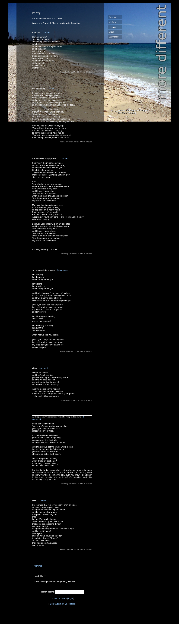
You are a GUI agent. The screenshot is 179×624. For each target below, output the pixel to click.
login (70, 598)
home (54, 598)
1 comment (63, 158)
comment (46, 32)
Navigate (113, 17)
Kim (70, 400)
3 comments (62, 270)
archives (63, 598)
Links (111, 32)
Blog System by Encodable (62, 604)
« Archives (37, 566)
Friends (112, 27)
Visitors (112, 22)
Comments (113, 36)
